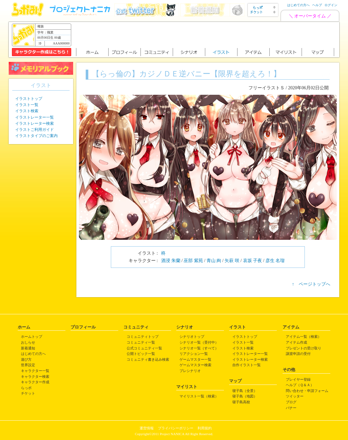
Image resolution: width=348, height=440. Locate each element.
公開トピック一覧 (141, 354)
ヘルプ (317, 5)
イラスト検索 (26, 111)
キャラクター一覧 (35, 371)
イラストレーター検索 (34, 123)
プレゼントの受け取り (303, 348)
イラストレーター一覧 (34, 117)
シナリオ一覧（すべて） (198, 348)
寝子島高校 (241, 402)
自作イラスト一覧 (246, 365)
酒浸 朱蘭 (170, 260)
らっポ (26, 388)
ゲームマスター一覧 (195, 359)
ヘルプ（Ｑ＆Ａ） (300, 385)
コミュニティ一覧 (141, 342)
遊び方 (26, 359)
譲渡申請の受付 (298, 354)
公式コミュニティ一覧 (144, 348)
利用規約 (205, 428)
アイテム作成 (296, 342)
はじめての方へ (298, 5)
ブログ (291, 402)
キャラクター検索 (35, 376)
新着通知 (28, 348)
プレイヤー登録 (298, 379)
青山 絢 (214, 260)
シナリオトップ (191, 336)
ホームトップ (31, 336)
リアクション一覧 (193, 354)
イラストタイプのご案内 (36, 135)
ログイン (330, 5)
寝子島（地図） (244, 396)
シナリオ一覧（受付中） (198, 342)
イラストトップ (28, 98)
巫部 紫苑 (193, 260)
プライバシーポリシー (175, 428)
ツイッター (295, 396)
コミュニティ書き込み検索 (148, 359)
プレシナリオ (190, 371)
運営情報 (147, 428)
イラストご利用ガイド (34, 129)
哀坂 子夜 (252, 260)
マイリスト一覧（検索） (198, 396)
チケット (28, 393)
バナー (291, 408)
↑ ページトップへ (311, 284)
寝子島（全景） (244, 391)
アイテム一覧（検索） (303, 336)
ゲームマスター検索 (195, 365)
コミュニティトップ (143, 336)
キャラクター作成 (35, 382)
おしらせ (28, 342)
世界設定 (28, 365)
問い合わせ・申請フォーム (307, 391)
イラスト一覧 (26, 105)
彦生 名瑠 (275, 260)
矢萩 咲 (232, 260)
